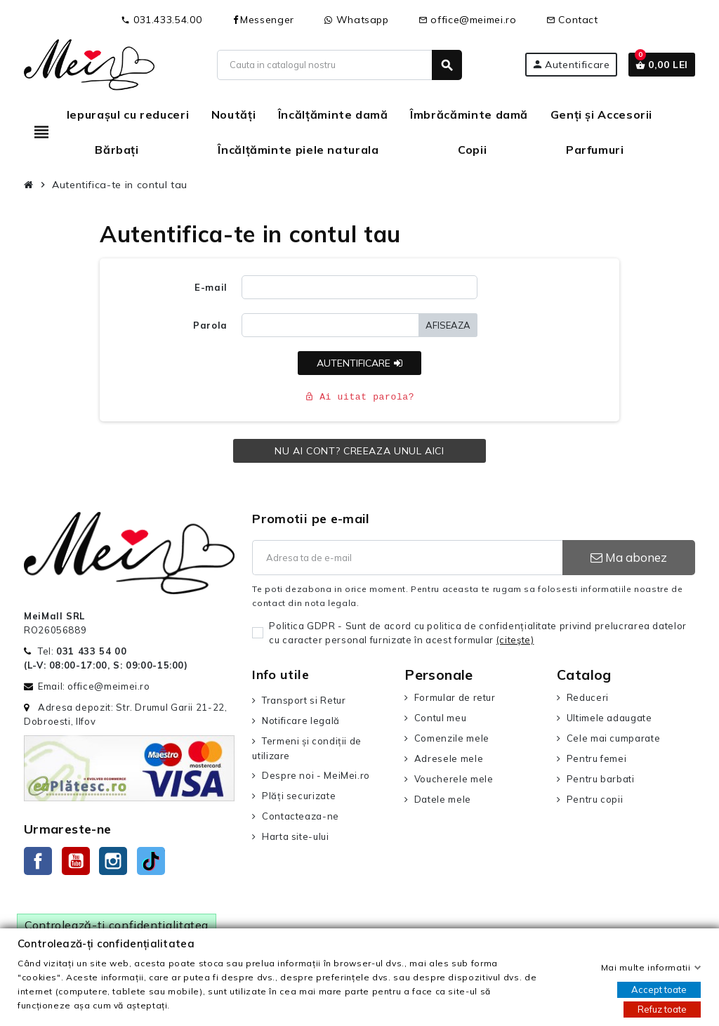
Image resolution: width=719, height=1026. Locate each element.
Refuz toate (662, 1009)
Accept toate (659, 989)
